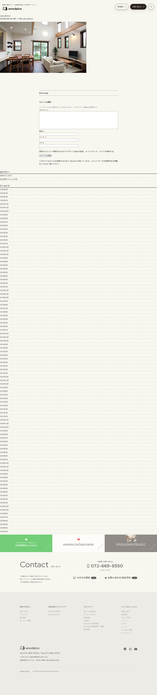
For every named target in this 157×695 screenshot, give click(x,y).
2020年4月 (4, 449)
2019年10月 (4, 470)
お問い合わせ (138, 7)
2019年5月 (4, 488)
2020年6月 (4, 441)
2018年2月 (4, 531)
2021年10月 (4, 384)
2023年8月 (4, 305)
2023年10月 (4, 297)
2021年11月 (4, 380)
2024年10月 (4, 254)
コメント (43, 110)
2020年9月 (4, 431)
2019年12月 (4, 463)
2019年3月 (4, 495)
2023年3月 (4, 323)
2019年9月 (4, 474)
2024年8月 (4, 261)
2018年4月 (4, 528)
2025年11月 (4, 207)
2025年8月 (4, 218)
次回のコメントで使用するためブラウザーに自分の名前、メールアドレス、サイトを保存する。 (77, 151)
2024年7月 (4, 265)
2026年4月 (4, 189)
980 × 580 (17, 18)
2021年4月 (4, 405)
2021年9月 (4, 387)
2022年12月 (4, 333)
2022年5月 (4, 359)
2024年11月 (4, 251)
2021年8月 (4, 391)
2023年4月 (4, 319)
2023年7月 (4, 308)
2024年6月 (4, 269)
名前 (42, 131)
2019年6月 (4, 485)
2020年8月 (4, 434)
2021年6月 (4, 398)
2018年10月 (4, 510)
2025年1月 (4, 243)
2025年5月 (4, 229)
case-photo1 (27, 18)
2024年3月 (4, 279)
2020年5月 (4, 445)
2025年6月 (4, 225)
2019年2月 (4, 499)
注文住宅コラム (6, 179)
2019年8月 (4, 477)
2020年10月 (4, 427)
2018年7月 (4, 517)
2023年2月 (4, 326)
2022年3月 (4, 366)
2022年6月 (4, 355)
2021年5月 (4, 402)
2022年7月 (4, 351)
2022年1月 (4, 373)
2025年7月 (4, 222)
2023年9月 (4, 301)
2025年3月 (4, 236)
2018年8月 (4, 513)
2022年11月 (4, 337)
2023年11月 (4, 294)
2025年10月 (4, 211)
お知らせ (3, 175)
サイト (41, 142)
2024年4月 (4, 276)
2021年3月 (4, 409)
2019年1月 (4, 503)
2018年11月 (4, 506)
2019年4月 (4, 492)
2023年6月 (4, 312)
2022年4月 (4, 362)
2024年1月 (4, 287)
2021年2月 (4, 413)
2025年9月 (4, 215)
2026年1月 (4, 200)
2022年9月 (4, 344)
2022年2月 (4, 369)
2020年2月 (4, 456)
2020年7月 (4, 438)
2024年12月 (4, 247)
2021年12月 (4, 377)
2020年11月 (4, 423)
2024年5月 (4, 272)
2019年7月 (4, 481)
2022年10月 (4, 341)
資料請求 (122, 7)
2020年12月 (4, 420)
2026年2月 (4, 197)
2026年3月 (4, 193)
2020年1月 (4, 459)
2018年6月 (4, 521)
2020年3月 (4, 452)
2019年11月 (4, 467)
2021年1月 (4, 416)
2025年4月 (4, 233)
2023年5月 (4, 315)
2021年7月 (4, 395)
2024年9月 (4, 258)
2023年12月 (4, 290)
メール (43, 137)
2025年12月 (4, 204)
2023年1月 (4, 330)
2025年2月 (4, 240)
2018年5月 (4, 524)
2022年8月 (4, 348)
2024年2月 (4, 283)
